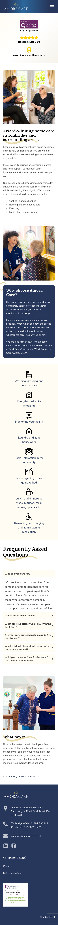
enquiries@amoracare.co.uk (22, 836)
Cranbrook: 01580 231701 (26, 827)
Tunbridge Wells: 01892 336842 (29, 823)
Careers (7, 866)
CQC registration (12, 872)
